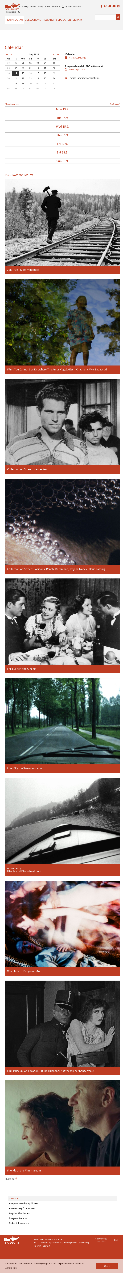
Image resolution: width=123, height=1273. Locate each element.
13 (8, 73)
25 (45, 78)
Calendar (14, 1198)
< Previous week (11, 103)
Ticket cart (11, 11)
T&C (36, 1242)
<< (7, 54)
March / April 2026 (75, 57)
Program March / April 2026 (23, 1203)
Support (56, 6)
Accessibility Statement (50, 1242)
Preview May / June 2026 (22, 1208)
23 (30, 78)
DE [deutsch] (18, 11)
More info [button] (12, 1268)
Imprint (37, 1245)
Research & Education (57, 19)
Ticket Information (19, 1223)
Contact (46, 1245)
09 (30, 68)
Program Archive (18, 1218)
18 (45, 73)
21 (16, 78)
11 (45, 68)
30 (8, 62)
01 (23, 62)
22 (23, 78)
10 (38, 68)
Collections (33, 19)
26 (54, 78)
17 (38, 73)
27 (8, 83)
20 (8, 78)
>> (58, 54)
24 (38, 78)
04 (45, 62)
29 (23, 83)
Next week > (115, 103)
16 (30, 73)
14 (16, 73)
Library (77, 19)
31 (16, 62)
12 (54, 68)
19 (54, 73)
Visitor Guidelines (79, 1242)
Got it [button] (107, 1266)
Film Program (14, 19)
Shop (40, 6)
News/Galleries (29, 6)
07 (16, 68)
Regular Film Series (19, 1213)
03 (38, 62)
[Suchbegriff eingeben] (105, 17)
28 (16, 83)
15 (23, 73)
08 (23, 68)
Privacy (66, 1242)
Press (47, 6)
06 (8, 68)
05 (54, 62)
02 (30, 62)
